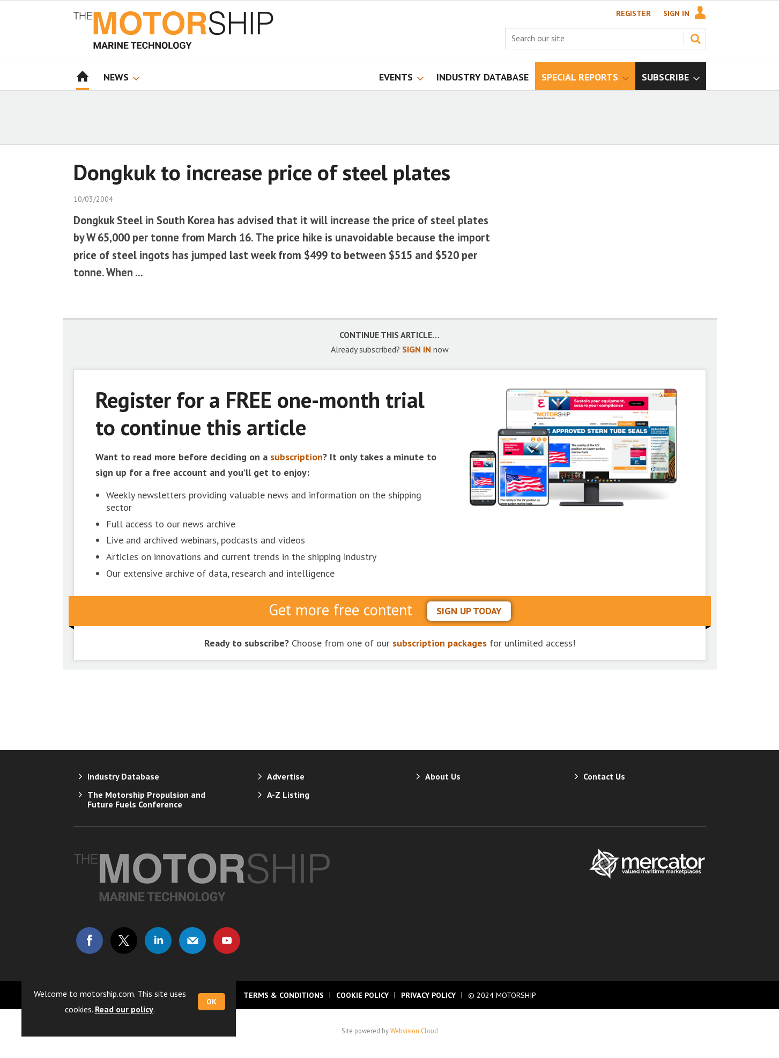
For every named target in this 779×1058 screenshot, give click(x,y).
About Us (443, 776)
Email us (192, 940)
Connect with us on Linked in (158, 940)
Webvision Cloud (414, 1030)
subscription (296, 457)
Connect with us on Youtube (227, 940)
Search (695, 38)
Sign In (676, 13)
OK (211, 1001)
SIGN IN (416, 349)
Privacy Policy (428, 995)
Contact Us (604, 776)
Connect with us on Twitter (124, 940)
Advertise (286, 776)
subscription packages (439, 643)
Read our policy (124, 1009)
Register (633, 13)
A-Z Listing (288, 794)
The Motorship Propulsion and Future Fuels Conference (146, 799)
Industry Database (123, 776)
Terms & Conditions (283, 995)
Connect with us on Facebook (89, 940)
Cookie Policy (362, 995)
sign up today (469, 611)
